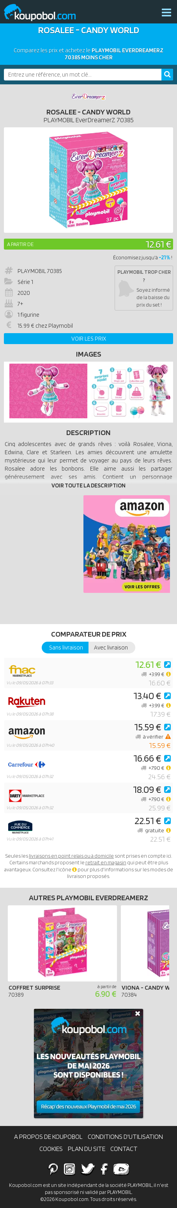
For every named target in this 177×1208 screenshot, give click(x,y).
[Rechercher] (167, 74)
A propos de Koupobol (48, 1136)
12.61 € (158, 244)
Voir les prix (88, 338)
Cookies (51, 1149)
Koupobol (45, 12)
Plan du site (86, 1149)
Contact (124, 1149)
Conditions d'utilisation (125, 1136)
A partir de (20, 244)
